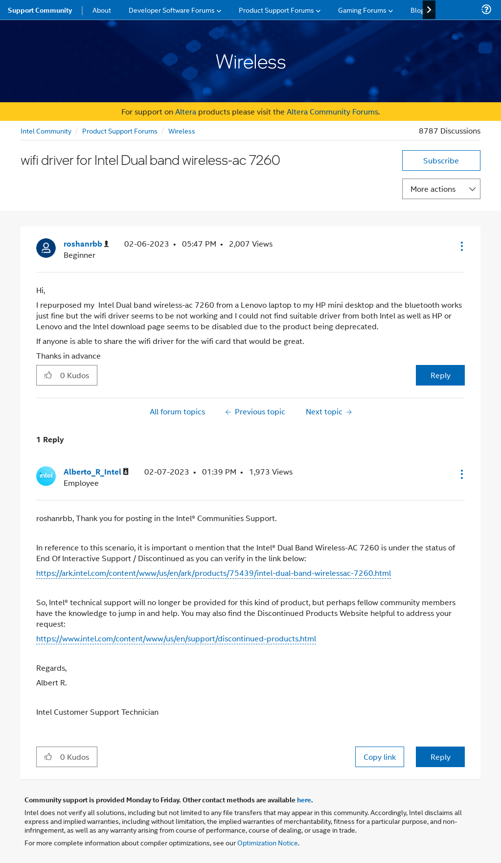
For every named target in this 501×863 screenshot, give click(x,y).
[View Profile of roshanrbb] (86, 244)
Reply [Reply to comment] (441, 756)
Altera (185, 111)
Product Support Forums (120, 130)
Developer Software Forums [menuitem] (172, 9)
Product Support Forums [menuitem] (276, 9)
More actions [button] (432, 188)
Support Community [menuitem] (40, 9)
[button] (461, 246)
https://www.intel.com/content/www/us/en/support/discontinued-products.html (176, 638)
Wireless (181, 130)
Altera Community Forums (332, 111)
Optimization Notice (267, 842)
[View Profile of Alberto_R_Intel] (96, 471)
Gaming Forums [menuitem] (362, 9)
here (304, 799)
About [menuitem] (101, 9)
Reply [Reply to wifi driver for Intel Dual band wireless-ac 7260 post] (441, 375)
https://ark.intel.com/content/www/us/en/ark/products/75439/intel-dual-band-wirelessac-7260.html (213, 572)
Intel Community (46, 130)
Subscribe (441, 160)
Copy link (380, 756)
